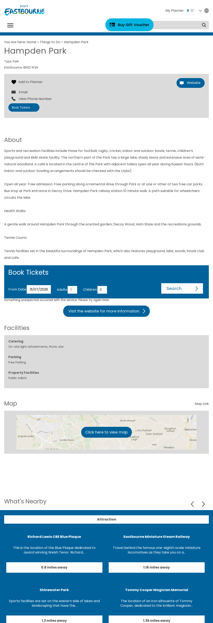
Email (23, 92)
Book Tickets (21, 107)
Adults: (62, 289)
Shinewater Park (54, 590)
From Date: (17, 289)
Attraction (106, 519)
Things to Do (50, 42)
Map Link (202, 403)
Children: (90, 289)
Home (31, 42)
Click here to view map (106, 432)
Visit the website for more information (103, 311)
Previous (192, 504)
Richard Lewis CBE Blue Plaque (54, 536)
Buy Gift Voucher (133, 24)
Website (193, 82)
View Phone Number (35, 99)
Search (173, 288)
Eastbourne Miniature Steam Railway (157, 536)
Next (203, 504)
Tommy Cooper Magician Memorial (156, 590)
